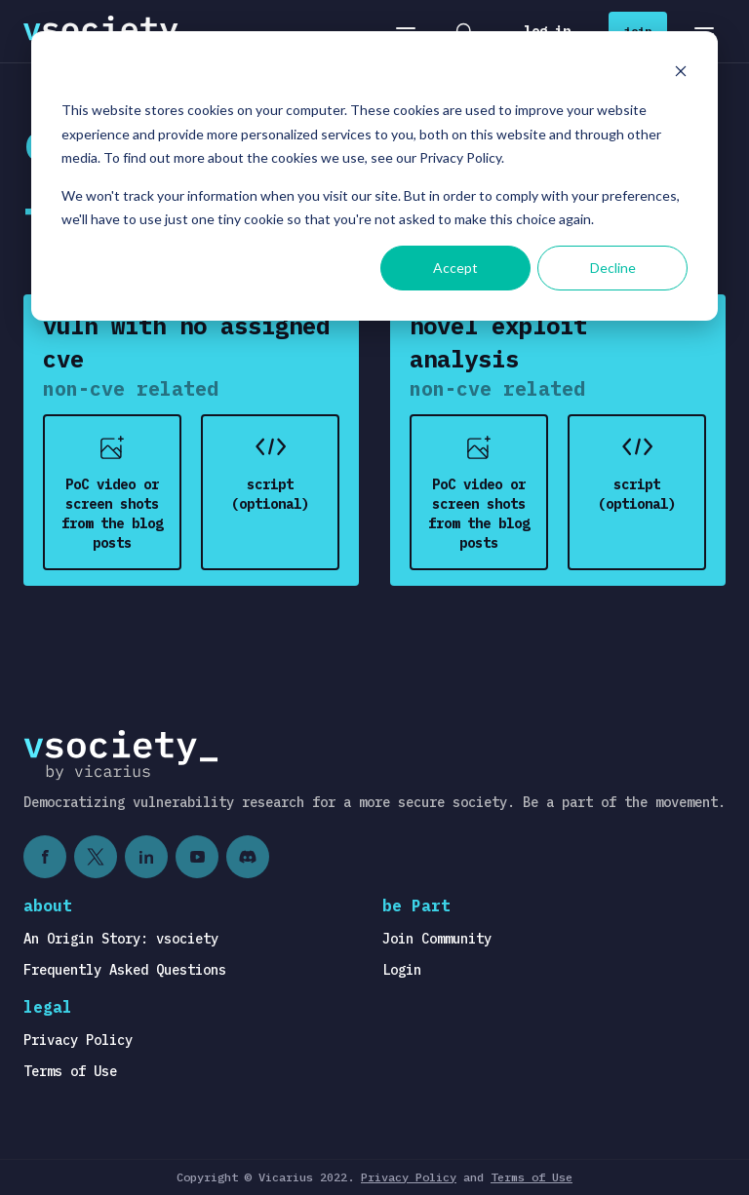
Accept (455, 267)
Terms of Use (70, 1071)
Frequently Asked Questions (124, 970)
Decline (613, 267)
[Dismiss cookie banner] (681, 73)
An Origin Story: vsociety (120, 938)
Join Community (437, 938)
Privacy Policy (78, 1040)
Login (401, 970)
